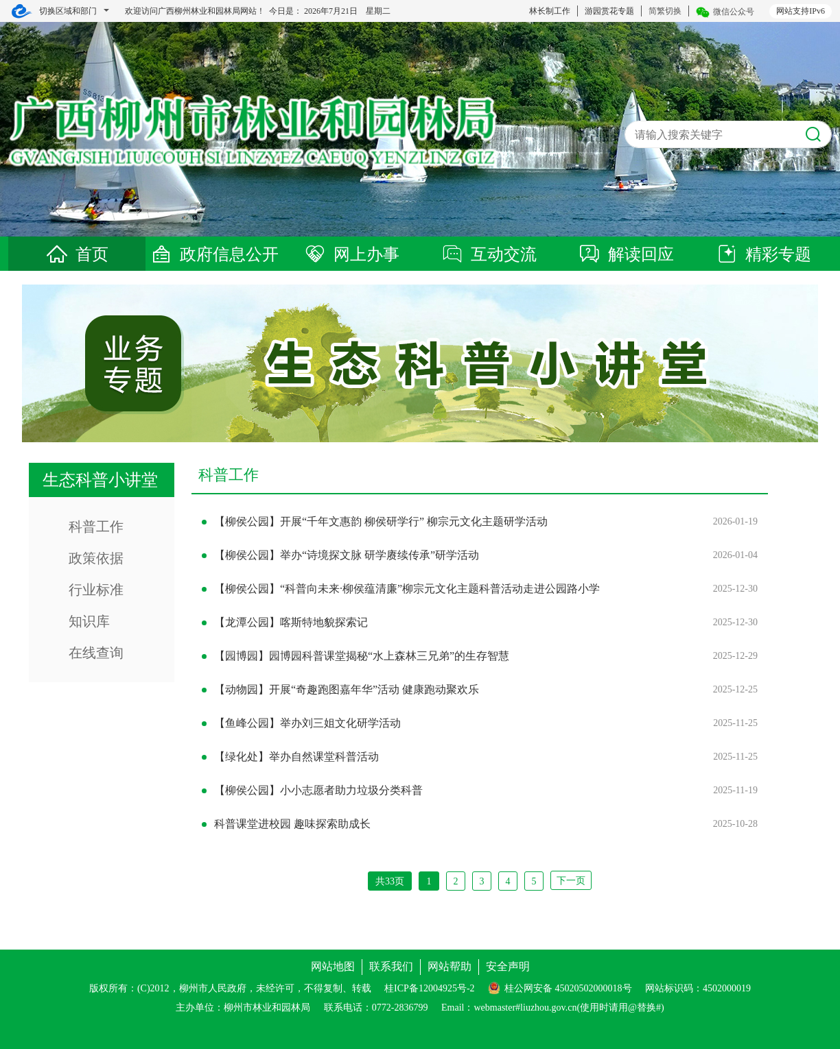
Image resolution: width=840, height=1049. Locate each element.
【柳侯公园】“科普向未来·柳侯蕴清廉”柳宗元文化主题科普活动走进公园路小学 (407, 588)
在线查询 (96, 652)
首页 (76, 254)
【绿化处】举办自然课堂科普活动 (296, 756)
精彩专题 (763, 254)
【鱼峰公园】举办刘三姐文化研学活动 (307, 723)
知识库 (89, 621)
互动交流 (489, 254)
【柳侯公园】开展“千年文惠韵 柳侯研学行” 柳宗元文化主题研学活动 (381, 521)
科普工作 (96, 526)
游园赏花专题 (609, 11)
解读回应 (626, 254)
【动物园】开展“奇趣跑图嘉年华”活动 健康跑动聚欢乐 (346, 689)
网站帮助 (449, 966)
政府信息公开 (214, 254)
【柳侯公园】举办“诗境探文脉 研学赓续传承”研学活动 (346, 555)
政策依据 (96, 558)
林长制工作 (549, 11)
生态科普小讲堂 (100, 480)
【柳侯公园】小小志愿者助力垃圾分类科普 (318, 790)
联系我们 (391, 966)
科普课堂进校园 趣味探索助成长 (292, 824)
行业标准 (96, 589)
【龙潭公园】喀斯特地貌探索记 (291, 622)
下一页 (571, 881)
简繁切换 (665, 11)
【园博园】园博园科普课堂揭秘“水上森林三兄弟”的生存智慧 (361, 656)
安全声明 (508, 966)
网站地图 (333, 966)
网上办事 (351, 254)
